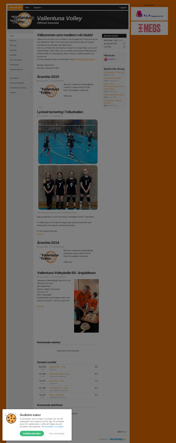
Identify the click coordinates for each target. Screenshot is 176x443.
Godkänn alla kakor (32, 433)
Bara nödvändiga (56, 433)
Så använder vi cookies (52, 426)
